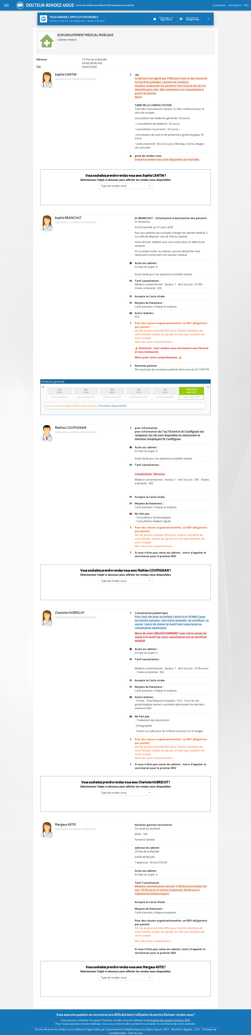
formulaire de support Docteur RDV (168, 1020)
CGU (197, 1029)
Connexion (219, 5)
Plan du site (135, 1033)
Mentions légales (181, 1029)
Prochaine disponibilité (112, 406)
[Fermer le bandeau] (208, 18)
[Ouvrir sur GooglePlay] (190, 19)
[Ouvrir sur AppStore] (164, 19)
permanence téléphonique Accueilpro (131, 1029)
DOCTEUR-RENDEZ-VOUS (50, 5)
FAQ (246, 5)
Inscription (234, 5)
